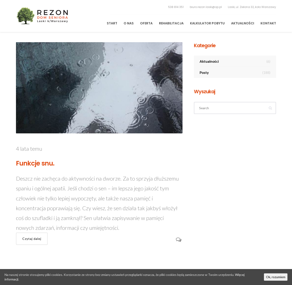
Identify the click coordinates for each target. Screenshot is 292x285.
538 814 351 (176, 7)
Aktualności (242, 23)
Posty (235, 72)
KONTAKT (268, 23)
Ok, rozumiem (275, 277)
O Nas (129, 23)
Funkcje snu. (35, 163)
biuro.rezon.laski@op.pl (206, 7)
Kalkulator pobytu (207, 23)
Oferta (146, 23)
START (112, 23)
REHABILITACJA (171, 23)
